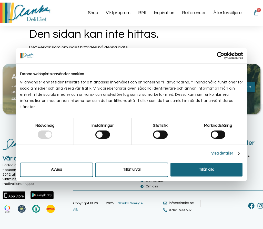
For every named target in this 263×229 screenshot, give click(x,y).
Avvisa (56, 169)
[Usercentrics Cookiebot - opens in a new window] (220, 55)
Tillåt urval (131, 169)
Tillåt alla (206, 169)
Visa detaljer (222, 154)
